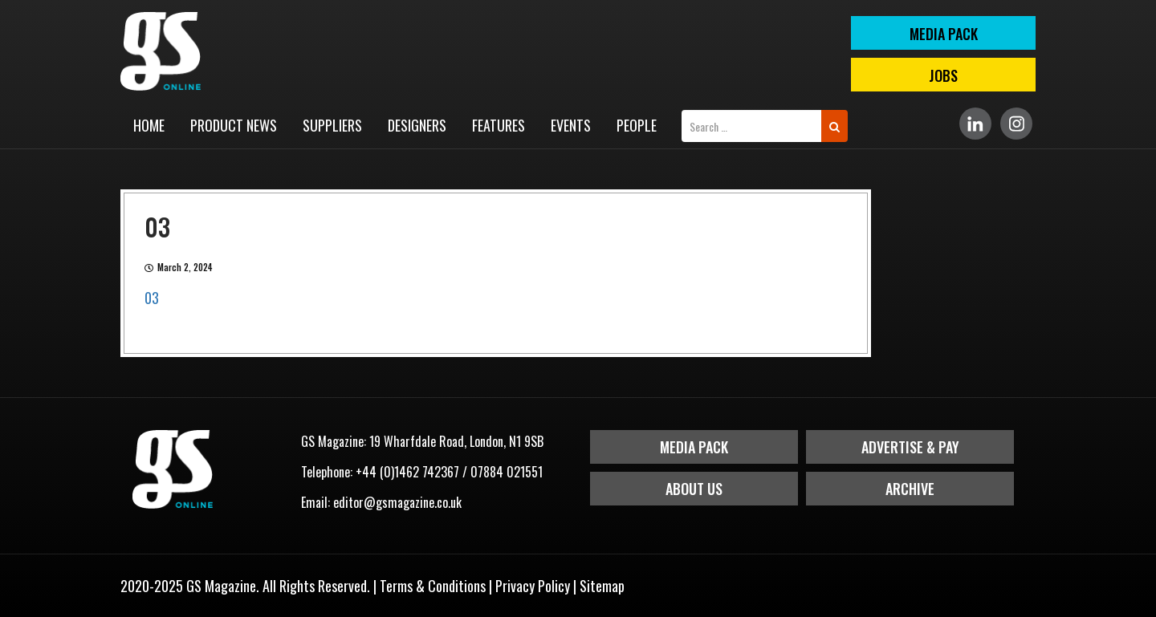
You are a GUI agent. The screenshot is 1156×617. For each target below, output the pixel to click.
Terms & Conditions (433, 585)
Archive (909, 488)
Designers (417, 125)
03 (151, 297)
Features (498, 125)
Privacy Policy (532, 585)
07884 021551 (506, 471)
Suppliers (332, 125)
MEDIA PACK (944, 33)
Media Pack (694, 446)
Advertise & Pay (910, 446)
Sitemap (602, 585)
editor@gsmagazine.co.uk (397, 502)
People (637, 125)
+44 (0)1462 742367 (407, 471)
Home (149, 125)
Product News (233, 125)
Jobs (943, 75)
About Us (694, 488)
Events (571, 125)
